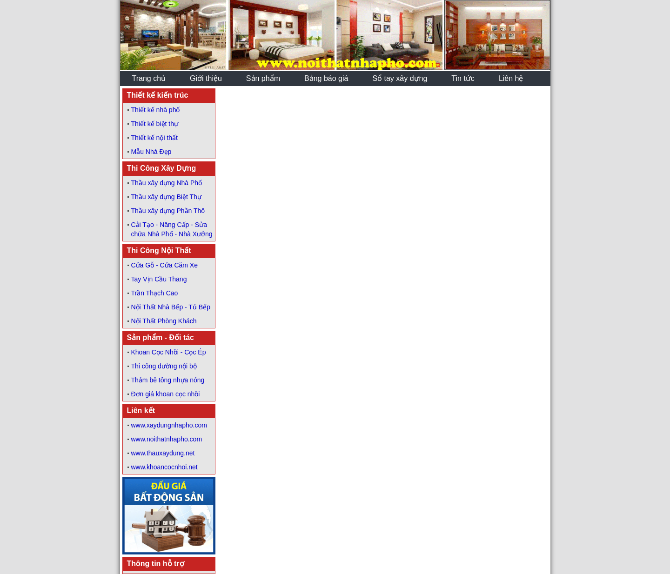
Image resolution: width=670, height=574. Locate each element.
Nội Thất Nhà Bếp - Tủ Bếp (170, 307)
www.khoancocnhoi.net (164, 467)
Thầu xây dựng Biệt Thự (166, 196)
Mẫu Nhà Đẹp (151, 151)
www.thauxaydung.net (163, 453)
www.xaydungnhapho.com (169, 425)
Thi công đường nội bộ (164, 366)
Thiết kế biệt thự (154, 123)
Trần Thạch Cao (154, 293)
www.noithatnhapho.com (166, 439)
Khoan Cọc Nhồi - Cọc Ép (168, 352)
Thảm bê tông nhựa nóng (168, 380)
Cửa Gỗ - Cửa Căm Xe (164, 265)
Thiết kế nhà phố (155, 109)
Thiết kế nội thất (154, 137)
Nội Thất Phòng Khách (164, 321)
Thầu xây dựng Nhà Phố (166, 183)
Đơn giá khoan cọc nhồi (165, 394)
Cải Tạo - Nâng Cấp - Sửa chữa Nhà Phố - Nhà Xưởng (172, 229)
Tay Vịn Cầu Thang (159, 279)
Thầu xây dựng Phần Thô (168, 210)
